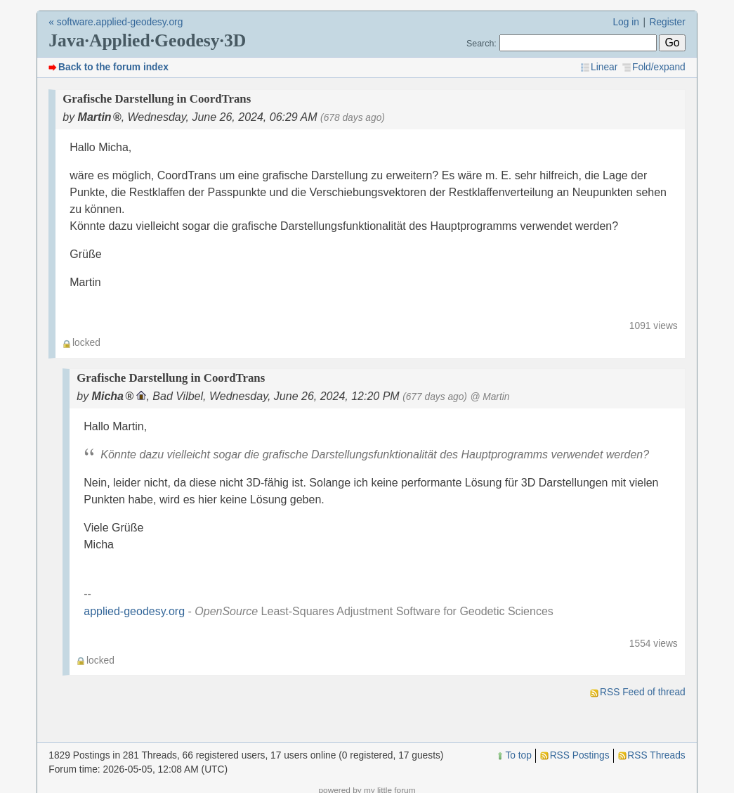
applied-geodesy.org (134, 611)
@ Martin (489, 397)
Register (667, 22)
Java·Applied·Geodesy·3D (147, 40)
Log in (625, 22)
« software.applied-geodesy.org (115, 22)
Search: (481, 44)
